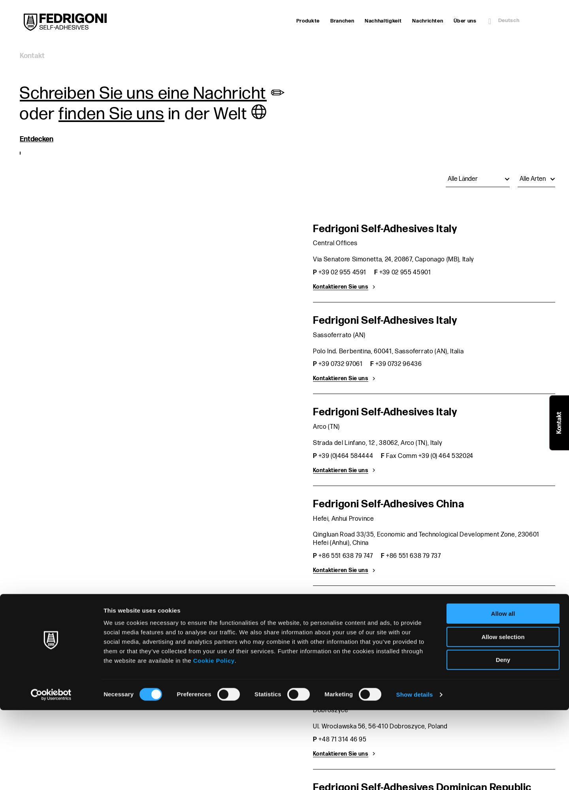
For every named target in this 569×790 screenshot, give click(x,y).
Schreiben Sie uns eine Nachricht (143, 93)
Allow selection (502, 716)
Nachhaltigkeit (383, 21)
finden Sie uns (111, 114)
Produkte (308, 21)
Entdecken (36, 139)
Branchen (342, 21)
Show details (414, 774)
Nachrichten (427, 21)
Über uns (465, 21)
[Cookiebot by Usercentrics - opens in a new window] (51, 775)
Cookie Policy (214, 740)
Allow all (503, 693)
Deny (503, 739)
